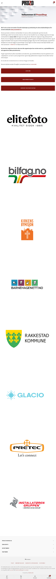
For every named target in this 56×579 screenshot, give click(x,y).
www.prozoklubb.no (16, 29)
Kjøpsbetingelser (19, 563)
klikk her (12, 44)
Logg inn (28, 70)
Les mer (11, 570)
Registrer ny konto (28, 79)
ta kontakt (33, 64)
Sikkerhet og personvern (31, 563)
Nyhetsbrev (42, 563)
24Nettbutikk (30, 573)
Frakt (12, 563)
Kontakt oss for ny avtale (28, 88)
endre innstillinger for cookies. (22, 570)
